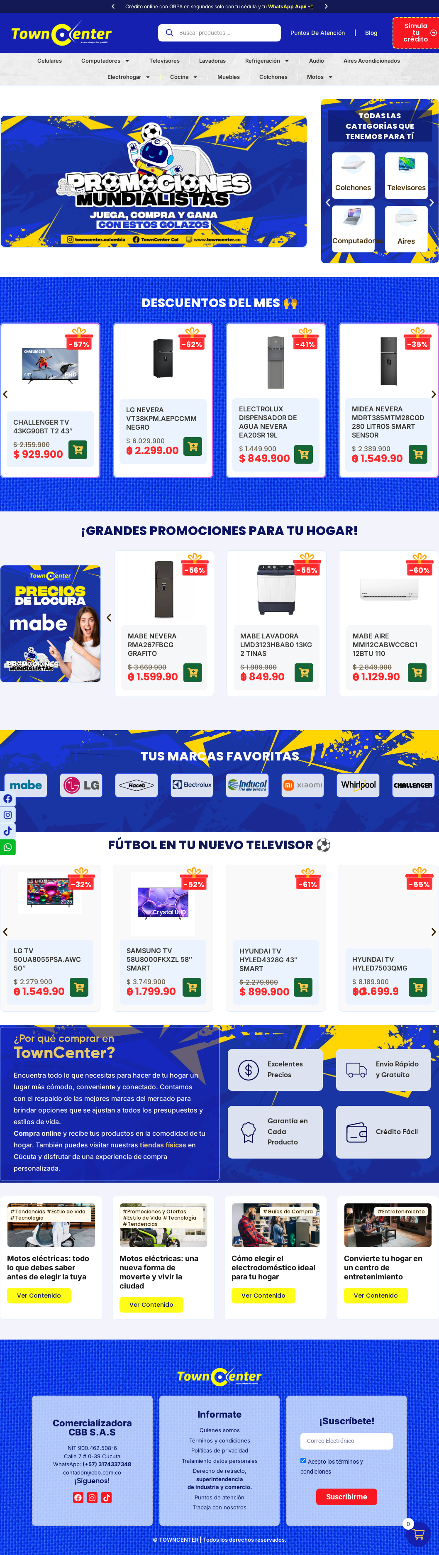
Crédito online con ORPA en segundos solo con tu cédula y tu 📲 (219, 6)
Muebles (228, 76)
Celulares (49, 60)
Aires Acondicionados (372, 60)
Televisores (164, 60)
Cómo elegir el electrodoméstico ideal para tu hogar (273, 1267)
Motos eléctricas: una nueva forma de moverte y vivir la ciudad (159, 1272)
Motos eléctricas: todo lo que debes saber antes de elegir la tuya (48, 1267)
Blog (371, 32)
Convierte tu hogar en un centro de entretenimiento (383, 1267)
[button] (113, 6)
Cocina (184, 77)
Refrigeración (267, 61)
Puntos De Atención (317, 32)
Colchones (273, 76)
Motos (320, 77)
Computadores (105, 61)
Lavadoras (212, 60)
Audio (316, 60)
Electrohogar (129, 77)
